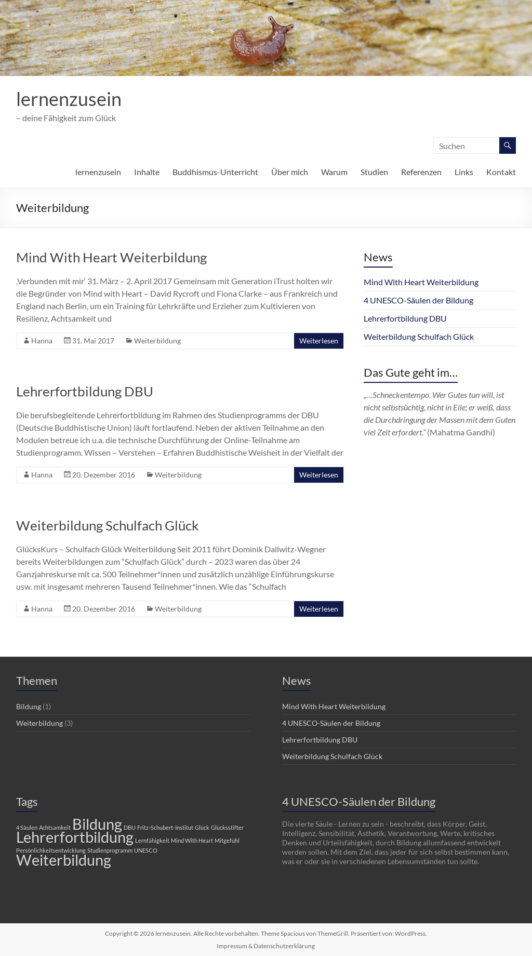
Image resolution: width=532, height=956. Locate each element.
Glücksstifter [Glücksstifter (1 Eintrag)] (227, 827)
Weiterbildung (157, 340)
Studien (374, 172)
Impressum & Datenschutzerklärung (266, 946)
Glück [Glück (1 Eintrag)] (202, 827)
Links (464, 172)
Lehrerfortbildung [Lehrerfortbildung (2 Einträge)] (75, 837)
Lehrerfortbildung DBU (84, 391)
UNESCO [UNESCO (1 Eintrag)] (145, 850)
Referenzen (421, 172)
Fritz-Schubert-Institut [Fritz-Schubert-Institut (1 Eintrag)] (165, 827)
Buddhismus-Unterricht (215, 172)
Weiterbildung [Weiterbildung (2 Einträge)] (63, 860)
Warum (334, 172)
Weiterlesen (318, 340)
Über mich (289, 172)
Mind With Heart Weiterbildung (111, 257)
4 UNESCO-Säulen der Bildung (418, 300)
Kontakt (501, 172)
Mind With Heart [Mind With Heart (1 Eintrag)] (192, 840)
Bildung (28, 706)
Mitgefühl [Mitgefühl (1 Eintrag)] (227, 840)
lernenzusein (69, 98)
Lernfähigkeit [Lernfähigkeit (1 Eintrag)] (152, 840)
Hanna (41, 340)
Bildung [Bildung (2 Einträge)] (97, 824)
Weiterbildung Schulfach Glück (107, 525)
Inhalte (146, 172)
